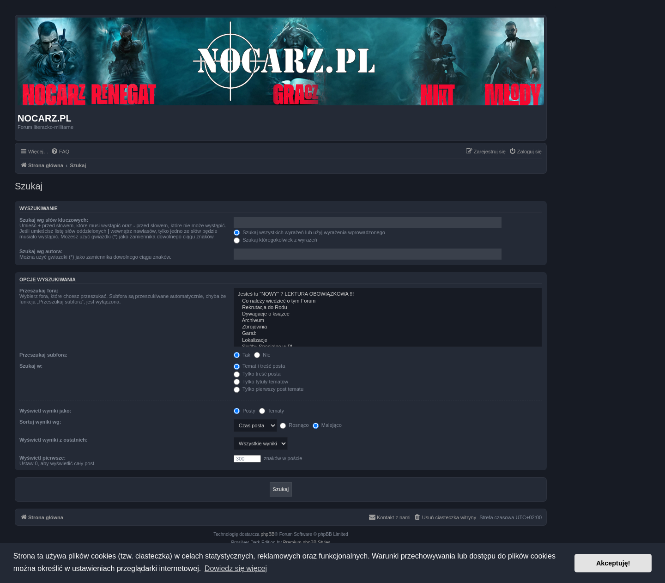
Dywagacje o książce (388, 314)
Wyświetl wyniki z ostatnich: (53, 440)
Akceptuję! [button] (613, 563)
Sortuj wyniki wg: (40, 422)
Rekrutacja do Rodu (388, 307)
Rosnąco (294, 425)
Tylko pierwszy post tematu (268, 389)
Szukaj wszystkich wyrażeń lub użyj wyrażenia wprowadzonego (309, 232)
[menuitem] (60, 151)
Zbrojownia (388, 327)
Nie (262, 355)
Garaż (388, 333)
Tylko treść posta (257, 374)
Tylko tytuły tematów (261, 381)
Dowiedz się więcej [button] (236, 568)
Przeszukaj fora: (38, 290)
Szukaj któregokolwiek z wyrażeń (275, 240)
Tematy (271, 410)
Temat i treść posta (259, 366)
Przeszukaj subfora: (43, 355)
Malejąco (327, 425)
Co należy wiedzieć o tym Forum (388, 301)
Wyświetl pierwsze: (42, 458)
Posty (244, 410)
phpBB (268, 534)
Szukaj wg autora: (41, 251)
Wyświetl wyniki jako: (45, 410)
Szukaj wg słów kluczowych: (53, 220)
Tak (242, 355)
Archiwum (388, 320)
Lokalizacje (388, 340)
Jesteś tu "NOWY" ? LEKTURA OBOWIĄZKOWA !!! (388, 294)
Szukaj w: (30, 366)
